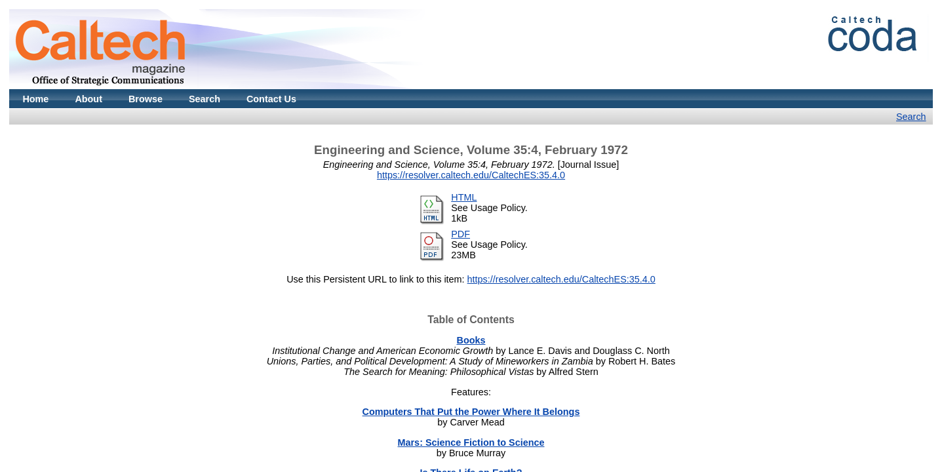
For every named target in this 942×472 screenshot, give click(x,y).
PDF (460, 234)
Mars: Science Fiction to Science (471, 442)
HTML (464, 197)
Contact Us (271, 99)
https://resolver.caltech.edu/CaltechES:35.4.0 (471, 175)
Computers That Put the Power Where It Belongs (471, 411)
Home (35, 99)
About (88, 99)
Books (471, 340)
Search (204, 99)
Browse (145, 99)
